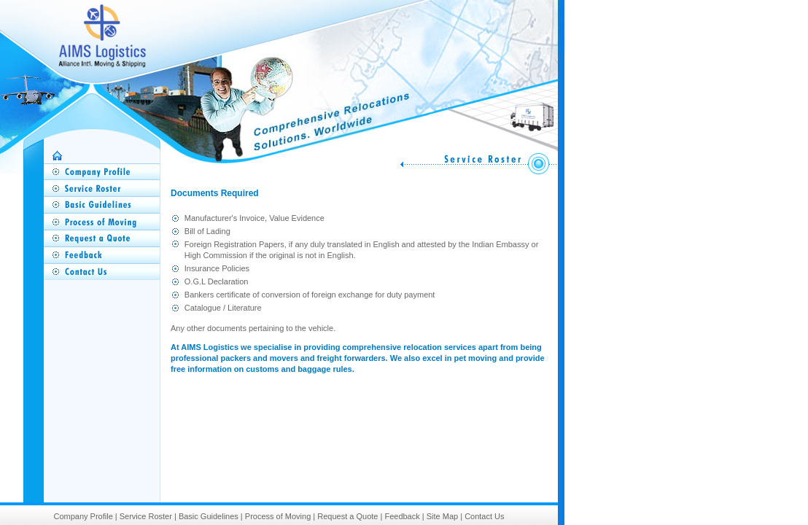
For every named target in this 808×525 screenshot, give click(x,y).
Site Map (442, 516)
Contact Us (484, 516)
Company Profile (82, 516)
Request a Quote (347, 516)
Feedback (401, 516)
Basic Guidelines (208, 516)
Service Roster (146, 516)
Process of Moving (278, 516)
